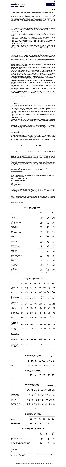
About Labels (27, 9)
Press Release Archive (19, 463)
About (14, 463)
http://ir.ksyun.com (13, 115)
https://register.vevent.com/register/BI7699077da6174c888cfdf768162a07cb (41, 108)
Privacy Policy (47, 463)
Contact (33, 9)
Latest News (13, 9)
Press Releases (20, 9)
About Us (38, 9)
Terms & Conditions (33, 463)
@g (15, 185)
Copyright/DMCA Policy (40, 463)
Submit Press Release (26, 463)
